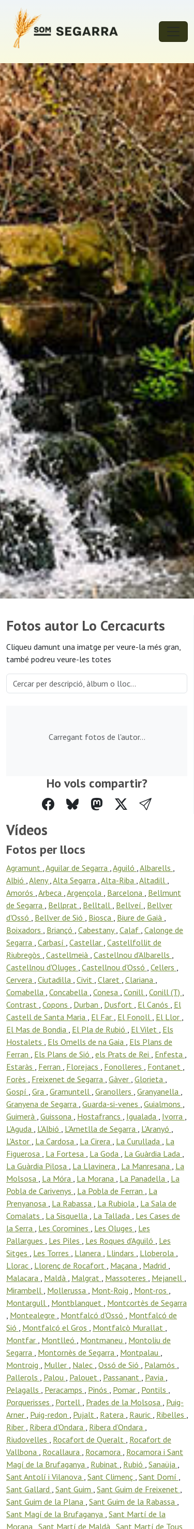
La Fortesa (66, 1153)
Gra (39, 1091)
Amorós (20, 892)
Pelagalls (23, 1390)
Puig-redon (49, 1414)
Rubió (134, 1464)
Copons (56, 1004)
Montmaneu (102, 1340)
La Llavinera (94, 1166)
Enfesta (170, 1054)
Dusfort (119, 1004)
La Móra (57, 1178)
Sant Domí (158, 1477)
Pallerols (23, 1377)
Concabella (69, 992)
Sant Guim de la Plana (45, 1501)
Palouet (84, 1377)
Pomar (125, 1390)
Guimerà (21, 1116)
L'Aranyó (156, 1129)
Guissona (56, 1116)
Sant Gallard (29, 1489)
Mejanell (168, 1278)
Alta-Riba (118, 880)
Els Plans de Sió (63, 1054)
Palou (54, 1377)
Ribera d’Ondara (117, 1427)
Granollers (114, 1091)
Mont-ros (151, 1290)
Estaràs (20, 1066)
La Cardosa (55, 1141)
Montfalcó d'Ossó (93, 1315)
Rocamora (104, 1452)
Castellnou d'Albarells (133, 955)
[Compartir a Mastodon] (97, 804)
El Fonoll (134, 1017)
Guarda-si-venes (111, 1104)
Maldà (56, 1278)
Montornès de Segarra (77, 1352)
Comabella (26, 992)
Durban (86, 1004)
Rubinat (105, 1464)
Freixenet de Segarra (68, 1079)
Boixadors (24, 930)
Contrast (22, 1004)
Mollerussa (67, 1290)
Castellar (86, 942)
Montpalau (140, 1352)
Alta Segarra (75, 880)
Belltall (97, 905)
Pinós (98, 1390)
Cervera (20, 979)
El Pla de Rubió (99, 1029)
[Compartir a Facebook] (48, 804)
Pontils (154, 1390)
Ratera (113, 1414)
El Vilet (145, 1029)
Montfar (22, 1340)
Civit (85, 979)
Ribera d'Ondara (57, 1427)
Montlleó (59, 1340)
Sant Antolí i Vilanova (45, 1477)
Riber (16, 1427)
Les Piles (65, 1240)
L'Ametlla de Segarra (101, 1129)
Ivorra (173, 1116)
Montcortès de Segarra (147, 1303)
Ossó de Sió (119, 1365)
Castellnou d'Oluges (42, 967)
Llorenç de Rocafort (70, 1265)
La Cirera (96, 1141)
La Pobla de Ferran (111, 1191)
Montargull (27, 1303)
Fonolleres (124, 1066)
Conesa (106, 992)
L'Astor (19, 1141)
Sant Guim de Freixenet (138, 1489)
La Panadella (143, 1178)
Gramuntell (71, 1091)
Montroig (23, 1365)
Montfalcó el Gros (55, 1327)
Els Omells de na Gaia (87, 1042)
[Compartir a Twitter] (121, 804)
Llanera (88, 1253)
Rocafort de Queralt (89, 1439)
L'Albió (49, 1129)
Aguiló (125, 868)
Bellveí (129, 905)
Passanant (122, 1377)
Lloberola (158, 1253)
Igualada (142, 1116)
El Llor (169, 1017)
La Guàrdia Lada (153, 1153)
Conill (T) (165, 992)
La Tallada (112, 1216)
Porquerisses (29, 1402)
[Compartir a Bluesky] (72, 804)
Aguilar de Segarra (78, 868)
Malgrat (86, 1278)
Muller (56, 1365)
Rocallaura (62, 1452)
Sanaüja (162, 1464)
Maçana (124, 1265)
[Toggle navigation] (173, 31)
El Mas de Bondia (37, 1029)
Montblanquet (77, 1303)
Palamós (160, 1365)
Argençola (85, 892)
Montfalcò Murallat (129, 1327)
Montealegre (33, 1315)
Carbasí (52, 942)
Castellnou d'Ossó (114, 967)
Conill (134, 992)
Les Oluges (114, 1228)
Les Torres (52, 1253)
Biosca (100, 917)
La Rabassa (73, 1203)
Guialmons (163, 1104)
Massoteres (126, 1278)
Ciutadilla (55, 979)
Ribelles (171, 1414)
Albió (16, 880)
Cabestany (97, 930)
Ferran (50, 1066)
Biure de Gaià (140, 917)
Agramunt (24, 868)
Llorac (18, 1265)
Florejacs (83, 1066)
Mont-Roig (111, 1290)
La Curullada (139, 1141)
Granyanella (159, 1091)
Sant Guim (74, 1489)
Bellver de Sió (60, 917)
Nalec (83, 1365)
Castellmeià (68, 955)
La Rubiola (117, 1203)
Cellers (163, 967)
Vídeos (27, 830)
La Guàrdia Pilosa (37, 1166)
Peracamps (64, 1390)
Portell (68, 1402)
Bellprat (63, 905)
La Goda (105, 1153)
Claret (110, 979)
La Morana (96, 1178)
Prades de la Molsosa (124, 1402)
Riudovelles (27, 1439)
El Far (102, 1017)
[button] (145, 804)
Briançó (60, 930)
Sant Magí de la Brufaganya (55, 1514)
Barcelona (125, 892)
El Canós (154, 1004)
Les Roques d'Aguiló (120, 1240)
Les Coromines (64, 1228)
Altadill (153, 880)
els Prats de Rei (123, 1054)
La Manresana (146, 1166)
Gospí (17, 1091)
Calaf (130, 930)
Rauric (141, 1414)
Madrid (155, 1265)
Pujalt (84, 1414)
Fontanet (165, 1066)
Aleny (39, 880)
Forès (17, 1079)
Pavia (155, 1377)
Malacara (23, 1278)
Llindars (121, 1253)
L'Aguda (20, 1129)
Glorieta (150, 1079)
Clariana (140, 979)
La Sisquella (67, 1216)
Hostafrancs (100, 1116)
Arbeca (51, 892)
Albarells (156, 868)
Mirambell (24, 1290)
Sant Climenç (111, 1477)
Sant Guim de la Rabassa (133, 1501)
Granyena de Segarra (42, 1104)
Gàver (120, 1079)
